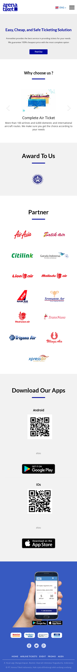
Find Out (38, 51)
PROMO (52, 656)
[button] (7, 113)
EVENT (42, 656)
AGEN (61, 656)
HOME (15, 656)
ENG (62, 7)
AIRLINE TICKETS (28, 656)
